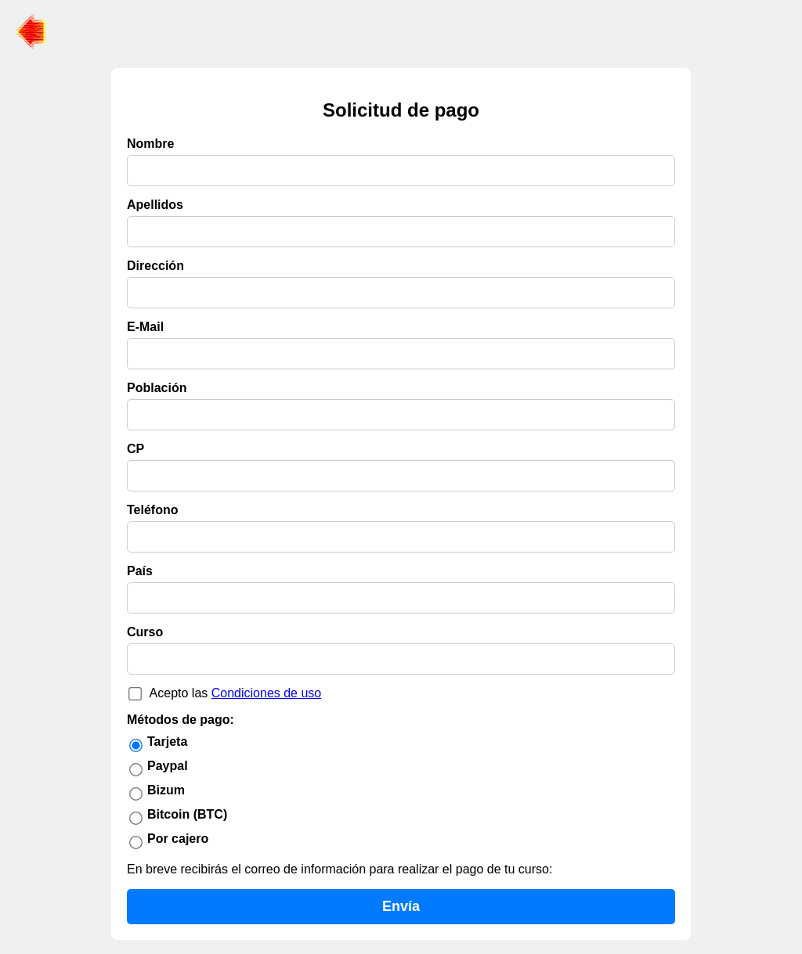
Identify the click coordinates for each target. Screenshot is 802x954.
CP (135, 448)
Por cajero (177, 838)
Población (156, 387)
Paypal (167, 765)
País (140, 571)
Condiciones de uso (266, 693)
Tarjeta (167, 741)
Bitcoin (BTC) (187, 814)
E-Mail (145, 326)
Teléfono (152, 510)
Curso (145, 632)
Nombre (150, 143)
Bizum (166, 790)
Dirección (155, 265)
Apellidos (155, 204)
